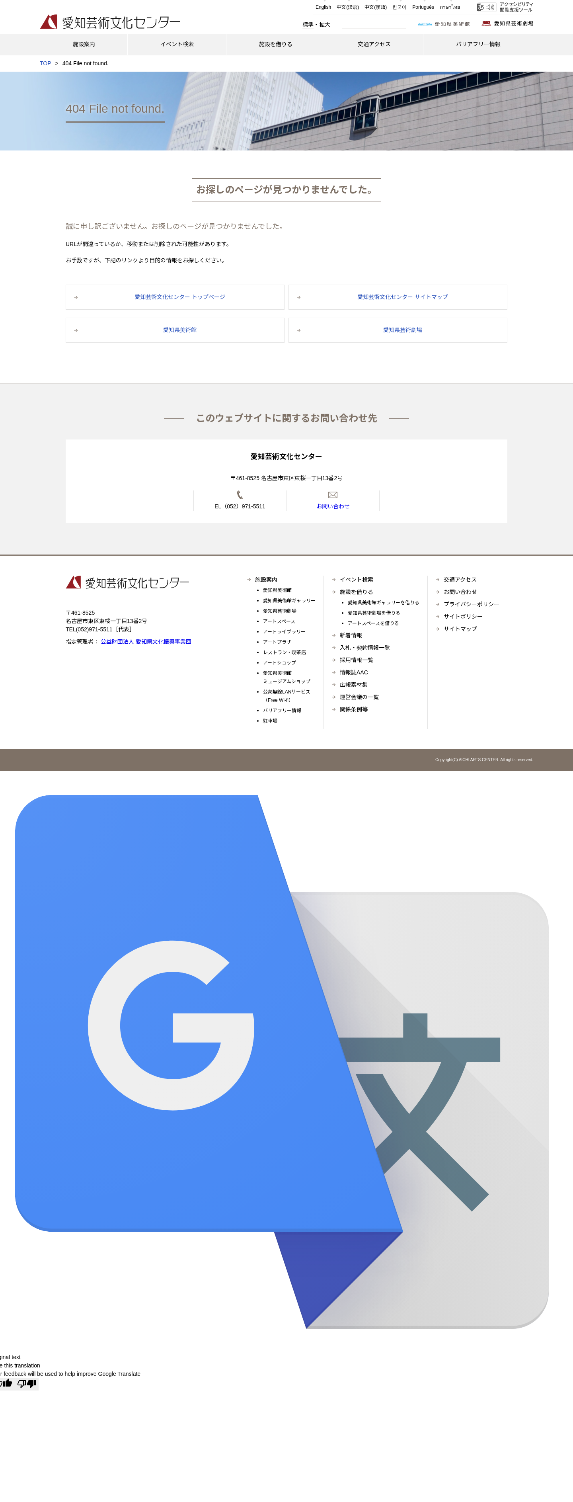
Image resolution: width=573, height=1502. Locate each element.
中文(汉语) (348, 7)
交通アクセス (460, 579)
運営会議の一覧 (359, 697)
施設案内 (266, 579)
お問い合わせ (460, 592)
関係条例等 (354, 709)
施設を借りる (356, 592)
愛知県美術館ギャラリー (289, 601)
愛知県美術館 (277, 590)
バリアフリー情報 (282, 710)
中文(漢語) (375, 7)
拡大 (324, 24)
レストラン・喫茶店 (284, 652)
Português (423, 7)
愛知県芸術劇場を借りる (374, 613)
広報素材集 (354, 685)
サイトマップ (460, 629)
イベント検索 (356, 579)
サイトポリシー (463, 616)
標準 (308, 24)
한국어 (399, 7)
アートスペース (279, 621)
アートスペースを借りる (373, 623)
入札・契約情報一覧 (365, 648)
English (323, 7)
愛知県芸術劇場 (279, 611)
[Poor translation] (27, 1384)
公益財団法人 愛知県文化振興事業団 (145, 642)
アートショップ (279, 663)
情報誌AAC (354, 672)
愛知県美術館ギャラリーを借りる (383, 602)
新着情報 (351, 635)
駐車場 (270, 721)
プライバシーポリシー (471, 604)
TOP (45, 63)
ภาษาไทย (450, 7)
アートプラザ (277, 642)
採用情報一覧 (356, 660)
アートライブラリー (284, 632)
